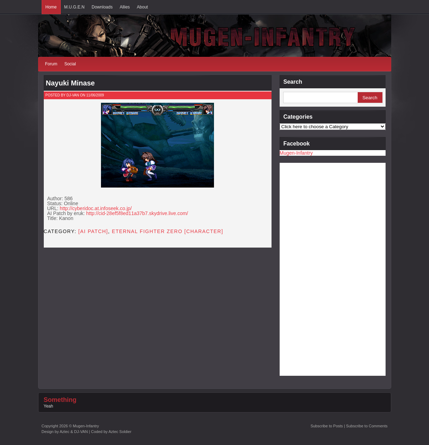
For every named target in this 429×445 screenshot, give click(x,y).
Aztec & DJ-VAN (74, 431)
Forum (51, 63)
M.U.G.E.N (74, 7)
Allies (125, 7)
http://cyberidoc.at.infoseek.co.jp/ (96, 208)
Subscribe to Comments (366, 426)
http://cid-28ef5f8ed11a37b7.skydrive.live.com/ (137, 213)
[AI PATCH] (93, 231)
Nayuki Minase (70, 83)
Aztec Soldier (119, 431)
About (142, 7)
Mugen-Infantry (296, 153)
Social (70, 63)
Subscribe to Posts (326, 426)
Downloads (102, 7)
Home (51, 7)
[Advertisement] (308, 269)
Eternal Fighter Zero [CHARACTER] (168, 231)
